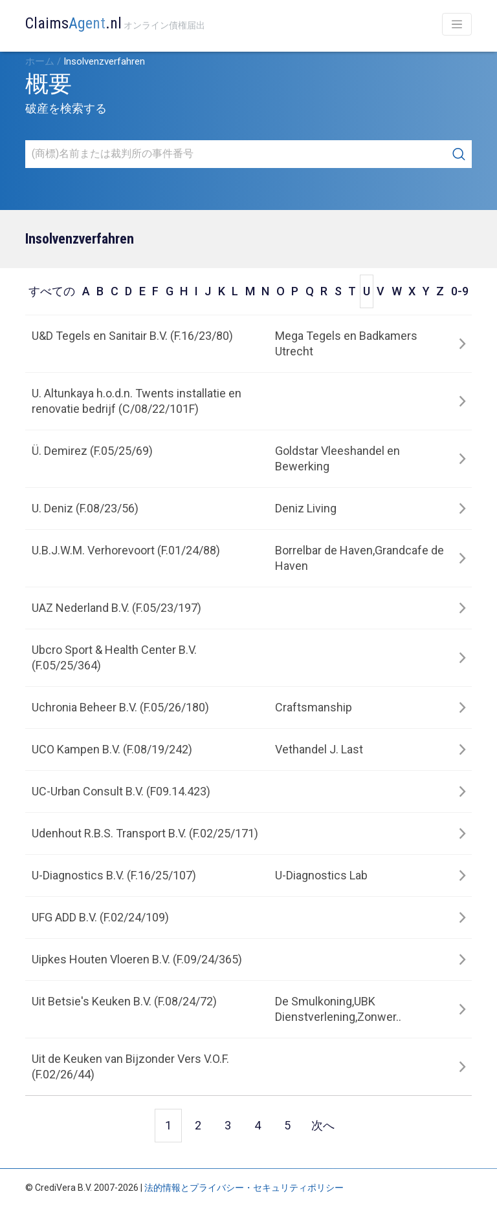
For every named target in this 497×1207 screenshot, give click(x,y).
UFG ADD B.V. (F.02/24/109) (100, 917)
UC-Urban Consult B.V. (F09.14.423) (121, 791)
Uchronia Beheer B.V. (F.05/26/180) (120, 707)
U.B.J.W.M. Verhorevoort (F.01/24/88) (126, 550)
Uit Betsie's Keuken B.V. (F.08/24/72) (124, 1001)
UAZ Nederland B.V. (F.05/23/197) (116, 607)
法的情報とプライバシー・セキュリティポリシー (244, 1187)
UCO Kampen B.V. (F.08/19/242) (112, 749)
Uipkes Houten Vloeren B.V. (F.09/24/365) (137, 959)
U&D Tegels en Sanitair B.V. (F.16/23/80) (132, 335)
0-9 (460, 291)
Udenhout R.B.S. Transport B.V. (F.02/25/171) (145, 833)
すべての (51, 291)
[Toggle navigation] (457, 24)
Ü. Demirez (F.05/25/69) (92, 450)
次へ (323, 1125)
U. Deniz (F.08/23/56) (85, 508)
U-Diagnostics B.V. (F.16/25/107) (114, 875)
